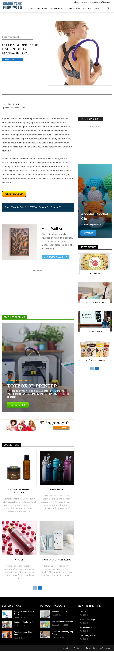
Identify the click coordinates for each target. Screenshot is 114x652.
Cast (78, 8)
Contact (84, 2)
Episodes (87, 8)
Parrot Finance (95, 331)
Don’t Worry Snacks (95, 360)
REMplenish (56, 489)
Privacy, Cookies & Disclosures (100, 2)
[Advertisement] (38, 293)
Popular (70, 8)
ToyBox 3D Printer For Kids (24, 622)
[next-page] (40, 588)
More (96, 8)
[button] (108, 8)
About (76, 2)
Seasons (29, 8)
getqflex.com (14, 194)
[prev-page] (35, 588)
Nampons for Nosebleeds (56, 559)
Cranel (19, 559)
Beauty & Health (20, 37)
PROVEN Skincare (59, 612)
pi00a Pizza (95, 274)
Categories (42, 8)
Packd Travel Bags (95, 302)
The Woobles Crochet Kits (62, 622)
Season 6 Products (13, 59)
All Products (56, 8)
